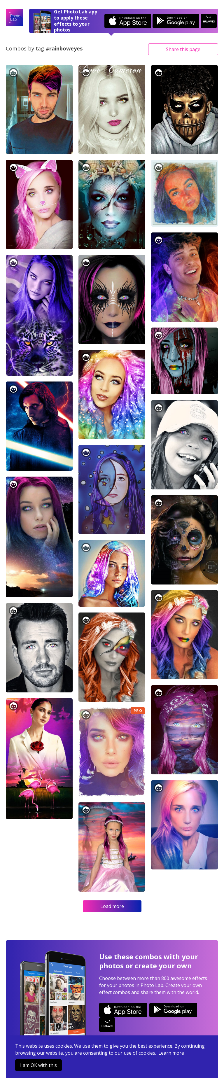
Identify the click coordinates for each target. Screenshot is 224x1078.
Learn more (171, 1053)
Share (183, 49)
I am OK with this (38, 1065)
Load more (112, 906)
